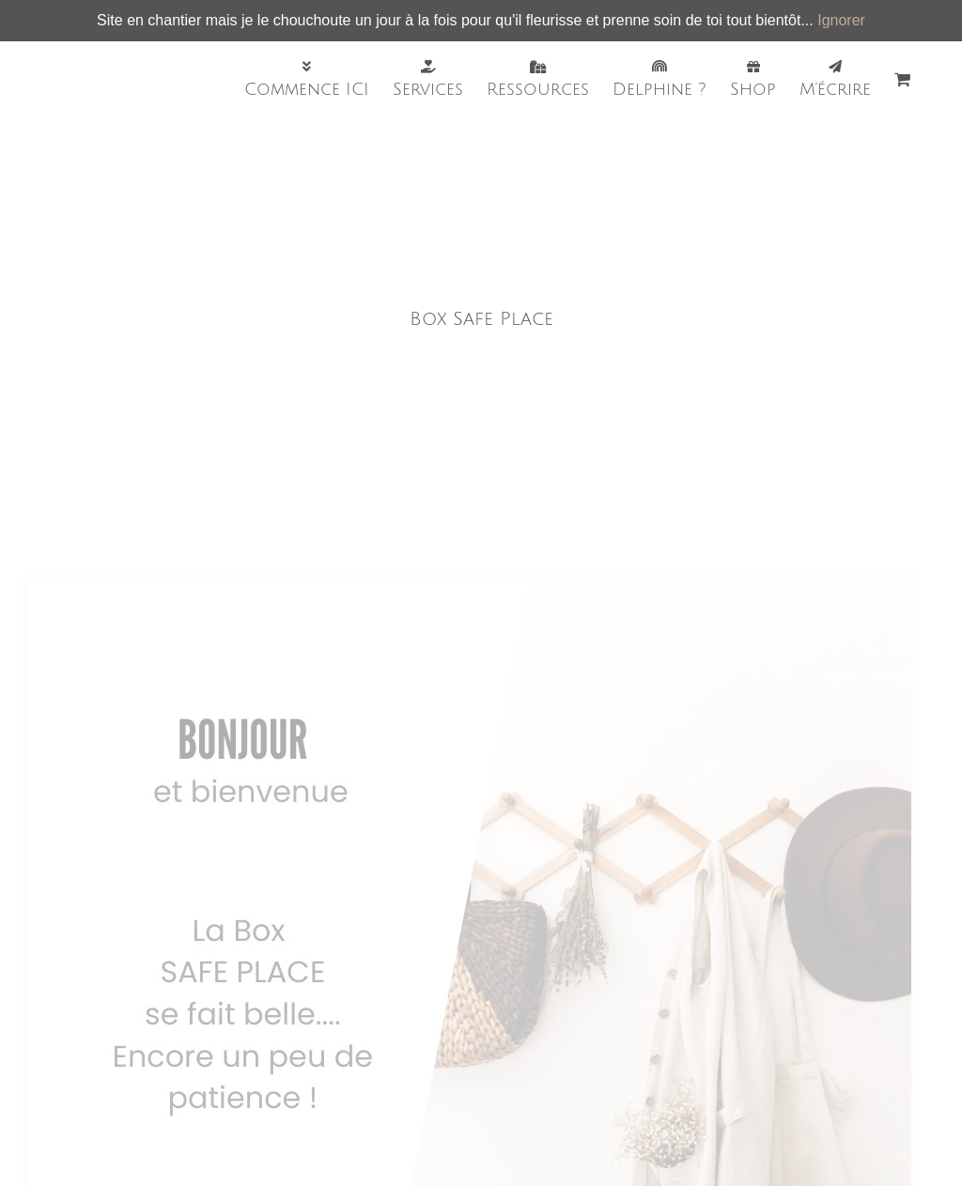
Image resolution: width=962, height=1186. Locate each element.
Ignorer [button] (841, 20)
